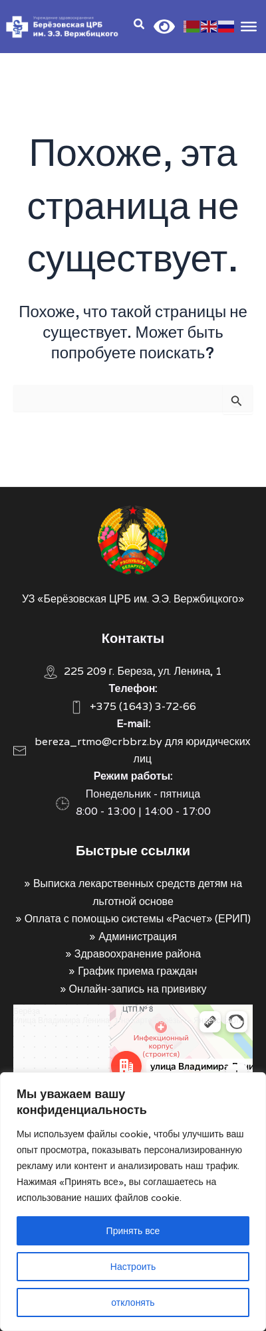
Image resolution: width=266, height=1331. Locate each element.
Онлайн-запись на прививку (138, 989)
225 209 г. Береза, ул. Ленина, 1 (143, 671)
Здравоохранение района (137, 954)
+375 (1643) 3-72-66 (143, 706)
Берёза (26, 1011)
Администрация (137, 937)
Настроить (133, 1267)
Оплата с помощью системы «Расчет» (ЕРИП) (138, 919)
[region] (133, 1201)
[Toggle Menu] (249, 26)
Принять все (133, 1231)
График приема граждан (137, 971)
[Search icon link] (140, 25)
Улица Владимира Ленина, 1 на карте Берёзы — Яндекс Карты (129, 1020)
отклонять (132, 1302)
